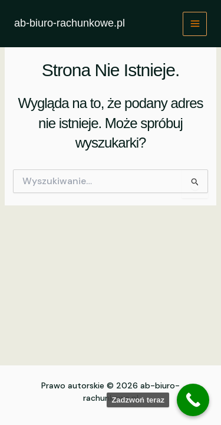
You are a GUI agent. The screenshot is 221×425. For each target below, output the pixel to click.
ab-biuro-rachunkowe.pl (69, 23)
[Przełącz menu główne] (195, 24)
